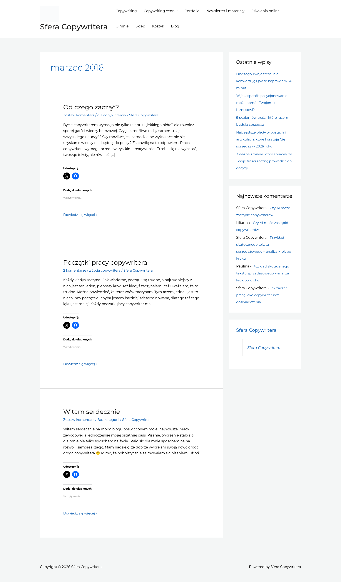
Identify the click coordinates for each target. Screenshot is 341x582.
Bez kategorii (110, 419)
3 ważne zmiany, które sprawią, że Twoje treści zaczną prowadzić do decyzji (264, 161)
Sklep (140, 26)
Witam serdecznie (92, 411)
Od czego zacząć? (92, 107)
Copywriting (126, 11)
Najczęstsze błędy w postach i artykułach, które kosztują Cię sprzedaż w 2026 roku (262, 139)
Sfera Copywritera (74, 26)
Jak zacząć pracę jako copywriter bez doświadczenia (262, 295)
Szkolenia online (265, 11)
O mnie (122, 26)
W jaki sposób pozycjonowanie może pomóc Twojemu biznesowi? (262, 103)
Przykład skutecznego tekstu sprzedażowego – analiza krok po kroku (263, 273)
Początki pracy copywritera (106, 262)
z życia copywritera (106, 270)
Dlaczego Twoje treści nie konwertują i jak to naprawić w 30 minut (262, 81)
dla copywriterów (113, 115)
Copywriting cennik (161, 11)
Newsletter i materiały (225, 11)
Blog (175, 26)
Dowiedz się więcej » (81, 215)
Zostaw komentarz (79, 115)
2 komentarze (75, 270)
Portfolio (192, 11)
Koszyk (158, 26)
